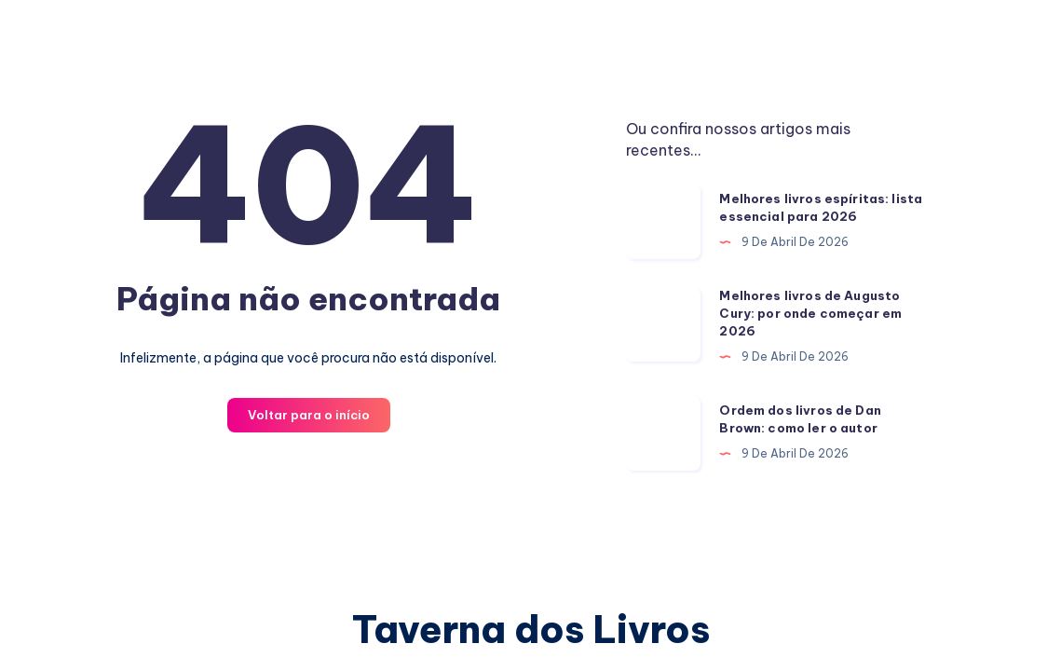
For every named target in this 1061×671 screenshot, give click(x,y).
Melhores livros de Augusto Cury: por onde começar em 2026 (810, 313)
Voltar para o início (309, 414)
